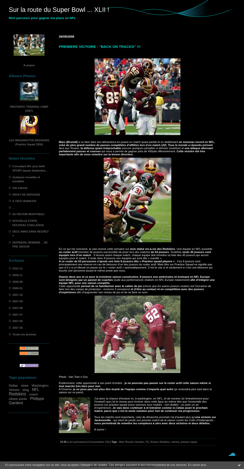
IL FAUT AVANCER (24, 200)
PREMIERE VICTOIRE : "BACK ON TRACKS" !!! (99, 47)
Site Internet (19, 187)
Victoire (14, 390)
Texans (154, 441)
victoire (175, 441)
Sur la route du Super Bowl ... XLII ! (59, 9)
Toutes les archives (24, 334)
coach (33, 394)
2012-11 (17, 268)
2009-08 (17, 281)
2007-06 (17, 321)
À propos (29, 65)
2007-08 (17, 307)
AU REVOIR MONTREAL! (28, 214)
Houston (139, 441)
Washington (40, 385)
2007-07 (17, 314)
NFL (35, 389)
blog (26, 390)
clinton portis (18, 399)
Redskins (17, 394)
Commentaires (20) (99, 441)
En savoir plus (197, 465)
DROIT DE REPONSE (26, 194)
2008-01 (17, 288)
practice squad (189, 441)
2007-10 (17, 294)
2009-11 (17, 275)
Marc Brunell (126, 441)
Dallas (13, 385)
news (25, 385)
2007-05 (17, 327)
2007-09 (17, 301)
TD (147, 441)
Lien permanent (77, 441)
